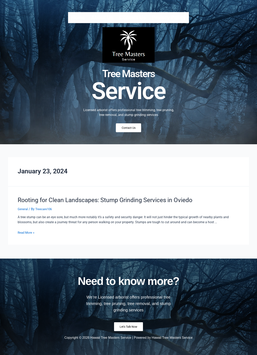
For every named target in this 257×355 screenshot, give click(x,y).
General (23, 210)
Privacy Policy (169, 17)
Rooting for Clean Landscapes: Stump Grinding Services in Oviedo (93, 201)
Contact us (132, 17)
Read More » (26, 233)
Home (78, 17)
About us (102, 17)
